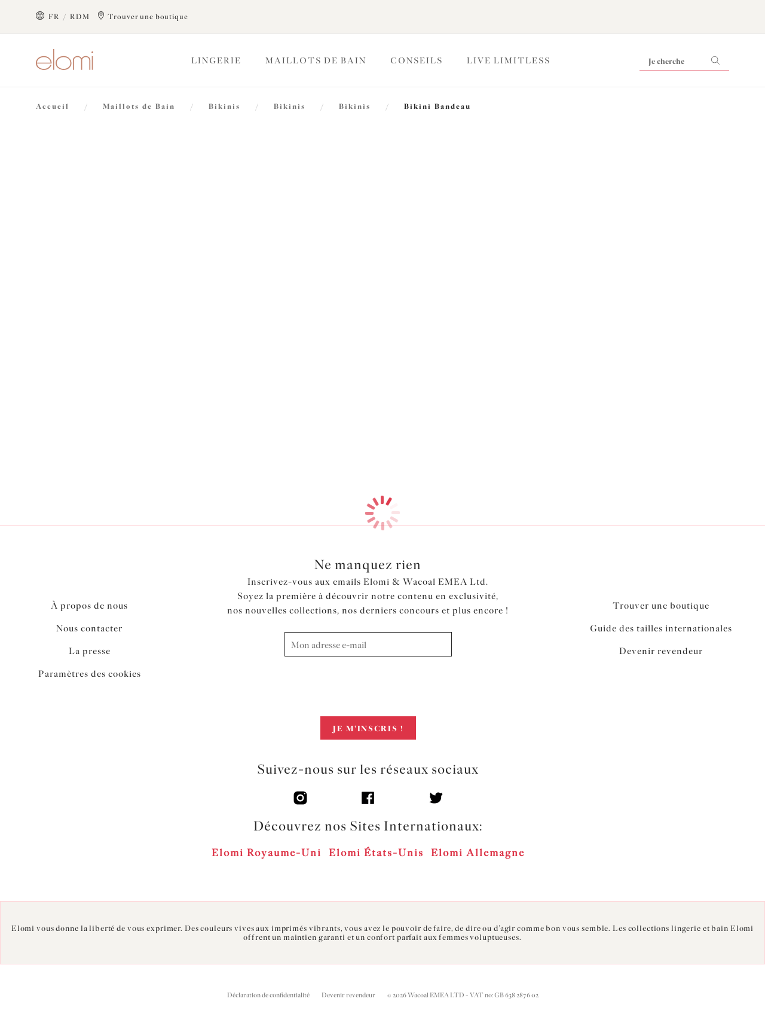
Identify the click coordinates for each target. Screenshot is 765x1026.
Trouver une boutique (661, 605)
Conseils (416, 61)
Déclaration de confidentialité (268, 995)
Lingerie (216, 61)
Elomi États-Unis (376, 853)
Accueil (52, 106)
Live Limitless (508, 61)
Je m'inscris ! (368, 728)
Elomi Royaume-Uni (267, 853)
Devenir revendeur (661, 651)
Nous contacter (89, 628)
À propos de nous (89, 605)
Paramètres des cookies (89, 673)
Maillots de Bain (315, 61)
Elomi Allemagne (478, 853)
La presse (90, 651)
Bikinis (224, 106)
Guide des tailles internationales (661, 628)
